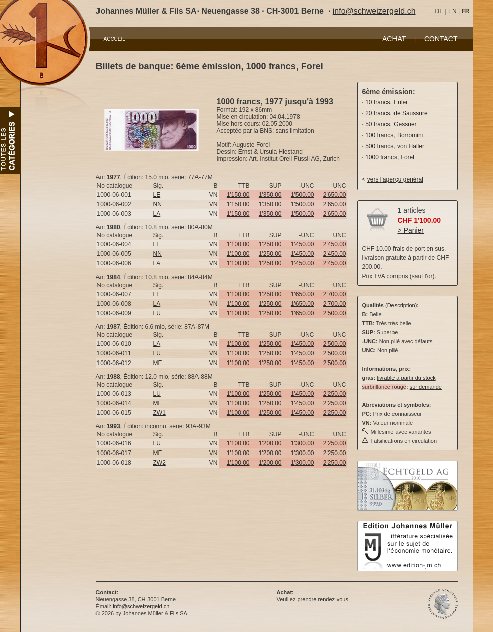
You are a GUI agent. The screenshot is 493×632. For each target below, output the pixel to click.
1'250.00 (270, 244)
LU (157, 313)
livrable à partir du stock (406, 378)
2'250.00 (334, 393)
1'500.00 (302, 194)
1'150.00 (238, 194)
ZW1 (159, 412)
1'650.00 (302, 294)
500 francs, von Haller (394, 146)
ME (157, 363)
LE (157, 194)
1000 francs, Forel (389, 157)
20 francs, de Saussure (396, 113)
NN (157, 204)
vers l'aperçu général (395, 179)
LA (157, 213)
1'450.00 (302, 244)
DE (439, 11)
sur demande (426, 387)
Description (401, 305)
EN (452, 11)
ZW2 (159, 462)
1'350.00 (270, 194)
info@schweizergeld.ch (374, 11)
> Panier (411, 230)
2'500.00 (334, 313)
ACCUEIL (114, 39)
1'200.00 (270, 443)
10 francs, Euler (386, 102)
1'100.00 (238, 244)
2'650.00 (334, 194)
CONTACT (441, 39)
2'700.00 (334, 294)
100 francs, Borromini (394, 135)
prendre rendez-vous (322, 599)
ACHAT (394, 39)
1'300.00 (302, 443)
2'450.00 (334, 244)
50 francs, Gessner (390, 124)
